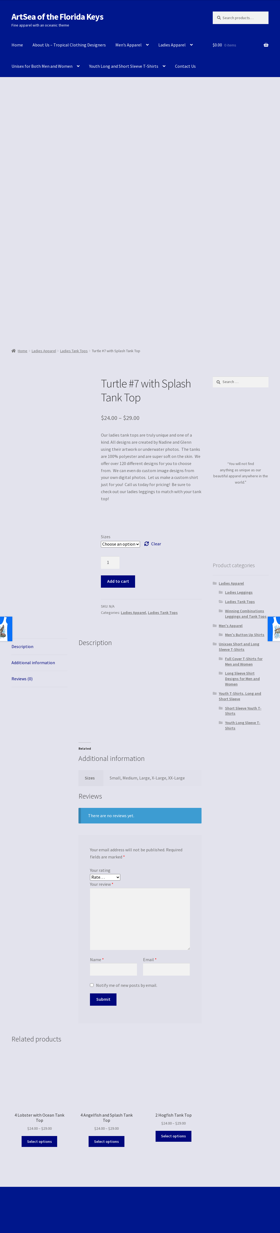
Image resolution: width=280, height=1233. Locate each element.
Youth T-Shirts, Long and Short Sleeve (240, 696)
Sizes (105, 536)
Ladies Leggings (239, 592)
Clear (156, 543)
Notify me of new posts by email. (126, 985)
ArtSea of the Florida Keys (57, 16)
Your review (101, 884)
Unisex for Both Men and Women (41, 66)
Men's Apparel (231, 625)
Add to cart (118, 581)
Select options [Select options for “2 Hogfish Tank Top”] (173, 1136)
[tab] (39, 647)
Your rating (100, 870)
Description (22, 646)
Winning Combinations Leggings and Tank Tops (246, 613)
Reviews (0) (22, 678)
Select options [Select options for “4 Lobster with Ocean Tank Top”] (39, 1141)
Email (150, 959)
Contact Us (185, 66)
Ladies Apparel (172, 45)
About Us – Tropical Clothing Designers (69, 45)
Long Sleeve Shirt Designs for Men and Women (242, 679)
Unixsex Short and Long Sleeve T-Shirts (239, 646)
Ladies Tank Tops (74, 350)
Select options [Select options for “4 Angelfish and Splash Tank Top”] (106, 1141)
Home (17, 45)
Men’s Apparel (128, 45)
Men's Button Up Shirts (244, 634)
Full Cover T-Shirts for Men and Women (243, 661)
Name (97, 959)
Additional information (33, 662)
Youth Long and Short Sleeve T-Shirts (123, 66)
